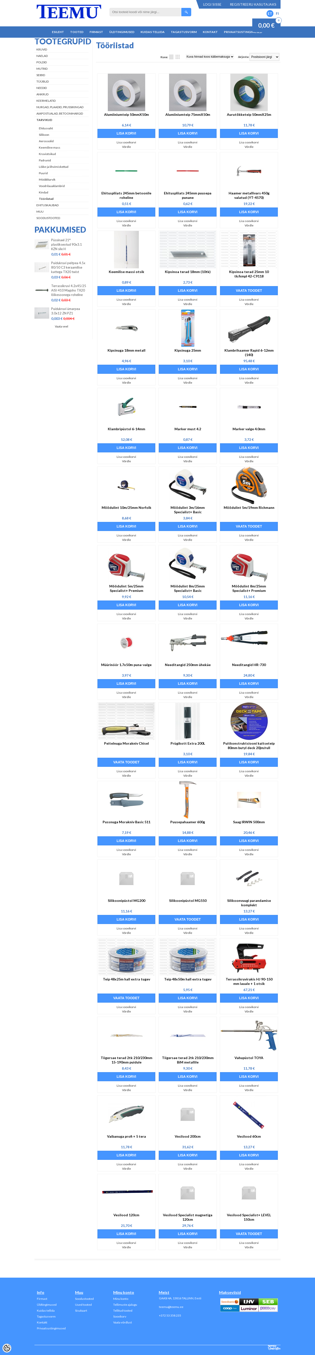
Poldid (41, 62)
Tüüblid (42, 81)
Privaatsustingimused (243, 32)
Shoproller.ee (274, 1347)
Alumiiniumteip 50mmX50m (126, 114)
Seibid (40, 75)
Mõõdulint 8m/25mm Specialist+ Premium (249, 588)
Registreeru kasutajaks (253, 4)
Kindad (43, 192)
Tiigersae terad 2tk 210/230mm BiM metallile (188, 1060)
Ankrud (42, 94)
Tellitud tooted (122, 1310)
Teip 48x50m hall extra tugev (187, 979)
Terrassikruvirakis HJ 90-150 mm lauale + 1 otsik (249, 981)
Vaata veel (61, 326)
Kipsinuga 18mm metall (126, 350)
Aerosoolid (46, 141)
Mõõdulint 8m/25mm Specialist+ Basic (188, 588)
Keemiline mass (49, 147)
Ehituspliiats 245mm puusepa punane (187, 195)
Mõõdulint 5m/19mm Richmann (249, 507)
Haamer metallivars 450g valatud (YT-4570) (249, 195)
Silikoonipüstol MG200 (126, 900)
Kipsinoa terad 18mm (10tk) (188, 272)
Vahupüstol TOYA (249, 1058)
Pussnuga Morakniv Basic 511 (126, 822)
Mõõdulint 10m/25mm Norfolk (126, 507)
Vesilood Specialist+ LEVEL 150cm (249, 1217)
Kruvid (41, 49)
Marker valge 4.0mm (249, 429)
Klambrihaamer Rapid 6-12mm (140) (249, 352)
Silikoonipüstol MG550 (187, 900)
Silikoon (44, 135)
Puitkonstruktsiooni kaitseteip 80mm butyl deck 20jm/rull (249, 745)
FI (277, 13)
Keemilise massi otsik (126, 272)
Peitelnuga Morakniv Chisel (126, 743)
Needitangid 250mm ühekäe (188, 665)
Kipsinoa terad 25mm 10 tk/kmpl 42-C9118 (249, 274)
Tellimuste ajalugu (125, 1304)
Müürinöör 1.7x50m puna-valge (126, 665)
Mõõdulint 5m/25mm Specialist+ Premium (126, 588)
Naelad (42, 56)
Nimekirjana (171, 57)
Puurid (43, 173)
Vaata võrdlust (122, 1322)
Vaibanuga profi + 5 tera (126, 1136)
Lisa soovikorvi (126, 142)
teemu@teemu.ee (171, 1307)
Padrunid (45, 160)
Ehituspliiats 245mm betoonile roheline (126, 195)
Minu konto (120, 1299)
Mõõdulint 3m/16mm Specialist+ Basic (188, 509)
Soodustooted (48, 218)
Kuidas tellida (153, 32)
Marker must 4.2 (187, 429)
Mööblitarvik (47, 179)
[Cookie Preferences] (6, 1348)
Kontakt (210, 32)
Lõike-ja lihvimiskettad (53, 167)
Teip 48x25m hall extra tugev (126, 979)
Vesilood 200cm (188, 1136)
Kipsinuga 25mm (187, 350)
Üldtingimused (121, 32)
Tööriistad (46, 199)
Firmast (96, 32)
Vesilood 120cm (126, 1215)
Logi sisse (212, 4)
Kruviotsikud (47, 154)
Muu (40, 211)
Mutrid (41, 68)
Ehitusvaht (46, 128)
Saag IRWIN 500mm (249, 822)
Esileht (58, 32)
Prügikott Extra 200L (188, 743)
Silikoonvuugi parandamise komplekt (249, 902)
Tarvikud (44, 120)
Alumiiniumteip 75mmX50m (187, 114)
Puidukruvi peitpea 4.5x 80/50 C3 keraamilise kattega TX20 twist (68, 267)
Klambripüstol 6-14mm (126, 429)
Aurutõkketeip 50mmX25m (249, 114)
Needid (41, 88)
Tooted (76, 32)
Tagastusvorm (184, 32)
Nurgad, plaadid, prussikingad (59, 107)
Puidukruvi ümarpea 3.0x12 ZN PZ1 (65, 311)
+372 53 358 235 (170, 1315)
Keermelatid (46, 101)
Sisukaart (81, 1310)
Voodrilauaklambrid (52, 186)
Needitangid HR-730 (249, 665)
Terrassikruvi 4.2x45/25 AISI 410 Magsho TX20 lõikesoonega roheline (68, 290)
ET (270, 13)
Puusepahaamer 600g (187, 822)
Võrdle (126, 147)
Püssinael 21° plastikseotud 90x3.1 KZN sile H (66, 244)
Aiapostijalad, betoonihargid (59, 113)
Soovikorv (119, 1316)
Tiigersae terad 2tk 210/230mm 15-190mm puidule (126, 1060)
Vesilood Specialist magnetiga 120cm (187, 1217)
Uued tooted (83, 1304)
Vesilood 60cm (249, 1136)
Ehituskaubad (47, 205)
